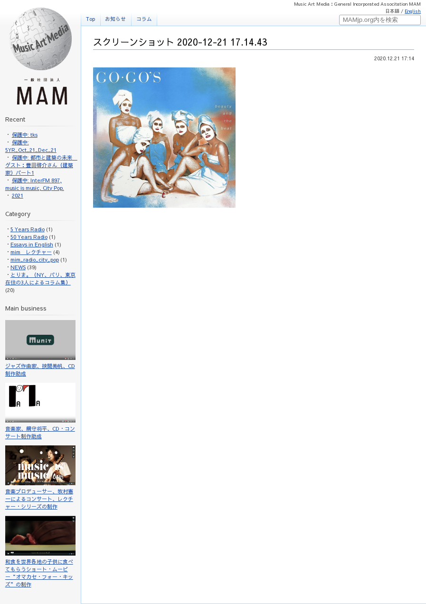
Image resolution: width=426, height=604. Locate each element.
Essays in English (31, 244)
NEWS (18, 267)
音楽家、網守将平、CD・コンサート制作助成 (40, 411)
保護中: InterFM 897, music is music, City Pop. (34, 184)
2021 (17, 195)
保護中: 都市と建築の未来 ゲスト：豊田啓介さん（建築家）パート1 (41, 165)
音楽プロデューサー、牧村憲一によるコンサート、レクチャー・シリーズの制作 (40, 477)
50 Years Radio (28, 236)
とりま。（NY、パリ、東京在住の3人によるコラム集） (40, 278)
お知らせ (115, 18)
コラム (144, 18)
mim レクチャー (31, 251)
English (413, 11)
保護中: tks (25, 134)
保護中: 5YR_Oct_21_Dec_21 (31, 146)
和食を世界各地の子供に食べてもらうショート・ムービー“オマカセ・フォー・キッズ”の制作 (40, 552)
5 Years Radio (27, 229)
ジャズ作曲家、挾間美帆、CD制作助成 (40, 348)
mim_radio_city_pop (34, 259)
